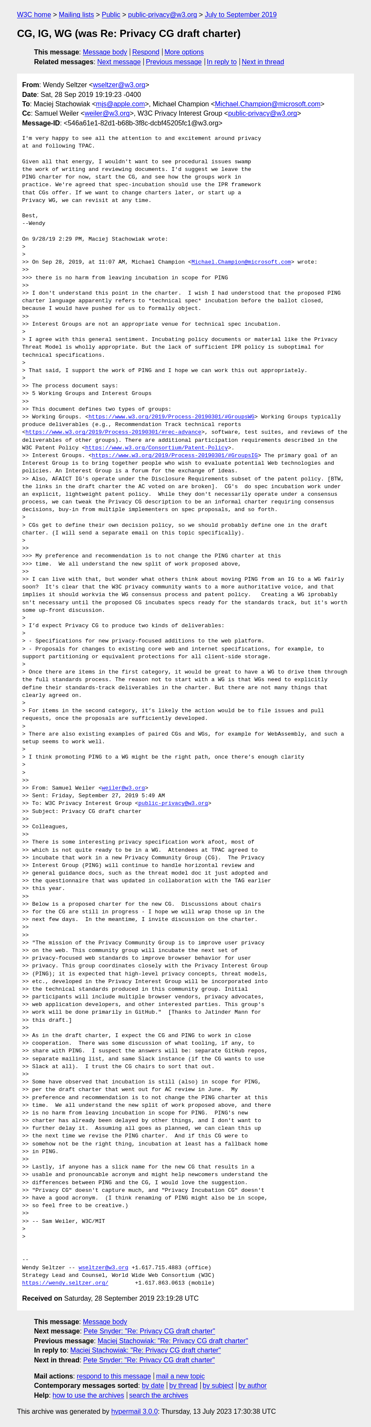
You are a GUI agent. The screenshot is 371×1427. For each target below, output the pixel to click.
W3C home (34, 14)
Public (111, 14)
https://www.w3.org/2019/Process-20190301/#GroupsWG (171, 417)
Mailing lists (76, 14)
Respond (146, 52)
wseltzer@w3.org (119, 84)
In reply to (222, 61)
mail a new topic (180, 1376)
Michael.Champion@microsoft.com (267, 104)
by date (153, 1385)
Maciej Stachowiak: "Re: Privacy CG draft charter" (172, 1341)
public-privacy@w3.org (162, 14)
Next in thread (263, 61)
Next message (119, 61)
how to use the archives (88, 1395)
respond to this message (114, 1376)
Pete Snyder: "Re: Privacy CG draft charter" (149, 1331)
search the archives (158, 1395)
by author (252, 1385)
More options (184, 52)
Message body (105, 52)
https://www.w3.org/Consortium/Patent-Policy (156, 448)
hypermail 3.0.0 (134, 1411)
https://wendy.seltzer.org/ (65, 1283)
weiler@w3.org (107, 113)
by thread (183, 1385)
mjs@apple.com (120, 104)
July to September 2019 (241, 14)
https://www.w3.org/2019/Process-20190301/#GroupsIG (175, 456)
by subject (218, 1385)
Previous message (174, 61)
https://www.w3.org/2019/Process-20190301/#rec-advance (113, 432)
